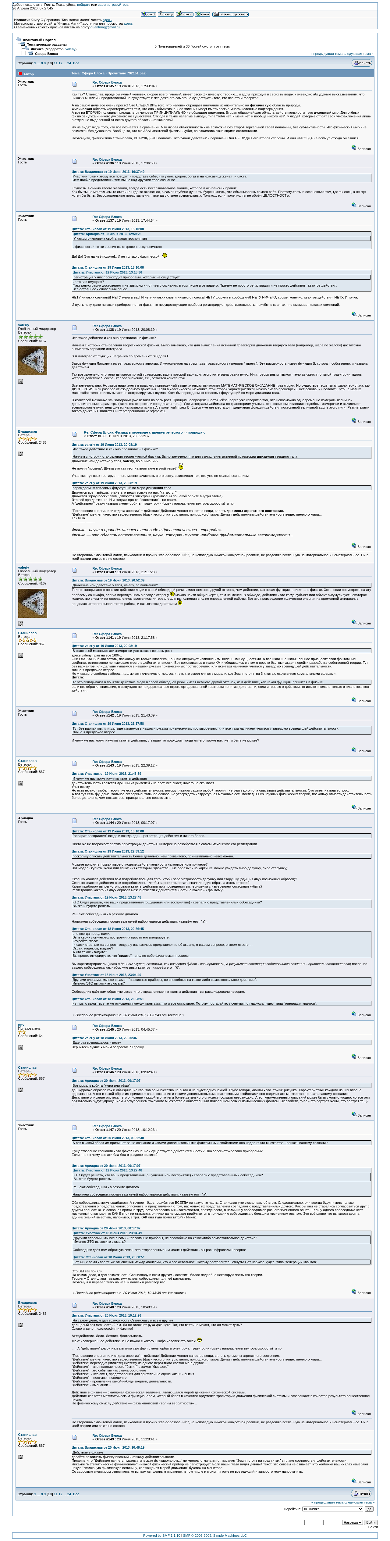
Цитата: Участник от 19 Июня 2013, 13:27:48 (106, 897)
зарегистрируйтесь (113, 4)
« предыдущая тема (326, 53)
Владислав (27, 431)
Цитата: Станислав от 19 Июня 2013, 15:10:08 (108, 229)
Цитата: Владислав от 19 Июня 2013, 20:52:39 (108, 580)
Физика (37, 49)
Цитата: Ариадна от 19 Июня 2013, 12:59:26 (107, 234)
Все (76, 63)
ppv (21, 1025)
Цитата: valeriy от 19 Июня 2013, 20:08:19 (104, 444)
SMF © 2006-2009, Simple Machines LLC (215, 1535)
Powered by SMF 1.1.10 (161, 1535)
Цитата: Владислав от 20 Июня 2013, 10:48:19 (108, 1447)
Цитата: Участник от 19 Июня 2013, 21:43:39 (106, 773)
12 (60, 63)
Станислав (27, 633)
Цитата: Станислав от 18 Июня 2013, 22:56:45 (108, 929)
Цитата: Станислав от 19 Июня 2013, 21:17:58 (108, 723)
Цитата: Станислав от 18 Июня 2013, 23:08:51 (108, 999)
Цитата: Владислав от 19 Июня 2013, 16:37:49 (108, 171)
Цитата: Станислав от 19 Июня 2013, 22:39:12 (108, 851)
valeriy (71, 49)
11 (56, 63)
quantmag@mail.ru (105, 27)
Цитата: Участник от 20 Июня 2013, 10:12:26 (106, 1315)
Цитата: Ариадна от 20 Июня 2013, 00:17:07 (106, 1080)
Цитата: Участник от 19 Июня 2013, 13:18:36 (107, 272)
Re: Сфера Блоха (107, 82)
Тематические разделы (47, 44)
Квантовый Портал (39, 40)
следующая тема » (358, 53)
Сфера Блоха (46, 53)
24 (69, 63)
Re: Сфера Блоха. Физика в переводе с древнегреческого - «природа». (144, 432)
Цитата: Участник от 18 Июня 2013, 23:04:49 (106, 975)
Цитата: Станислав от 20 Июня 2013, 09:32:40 (108, 1138)
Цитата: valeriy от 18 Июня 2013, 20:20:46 (104, 1038)
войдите (83, 4)
